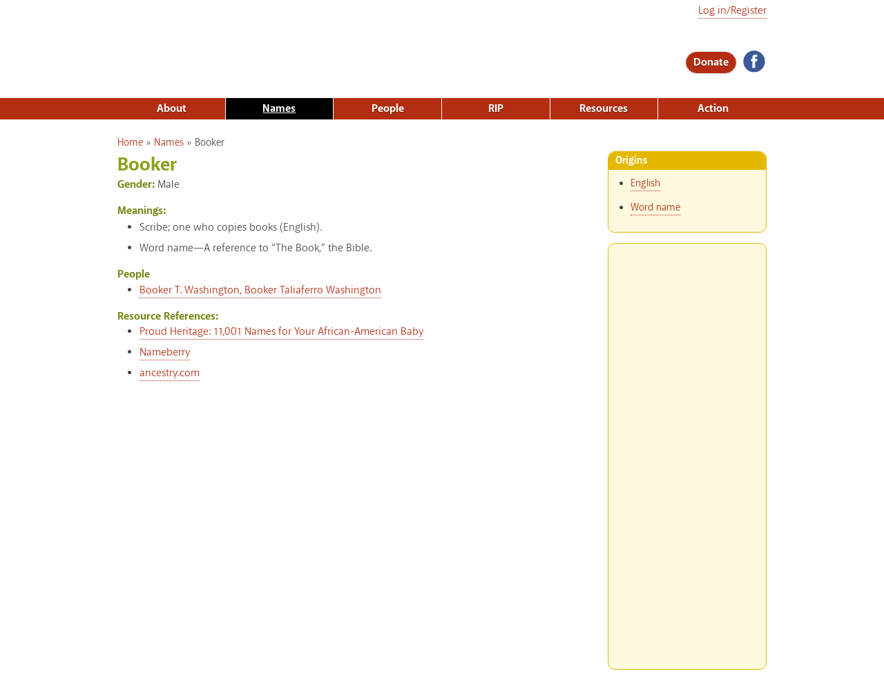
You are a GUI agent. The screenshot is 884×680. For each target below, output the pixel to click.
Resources (603, 108)
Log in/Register (732, 10)
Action (713, 108)
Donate (711, 62)
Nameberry (165, 352)
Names (279, 108)
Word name (655, 208)
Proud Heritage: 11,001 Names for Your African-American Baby (281, 331)
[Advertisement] (687, 451)
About (171, 108)
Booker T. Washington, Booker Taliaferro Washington (260, 290)
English (645, 184)
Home (130, 143)
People (388, 108)
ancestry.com (170, 373)
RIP (495, 108)
